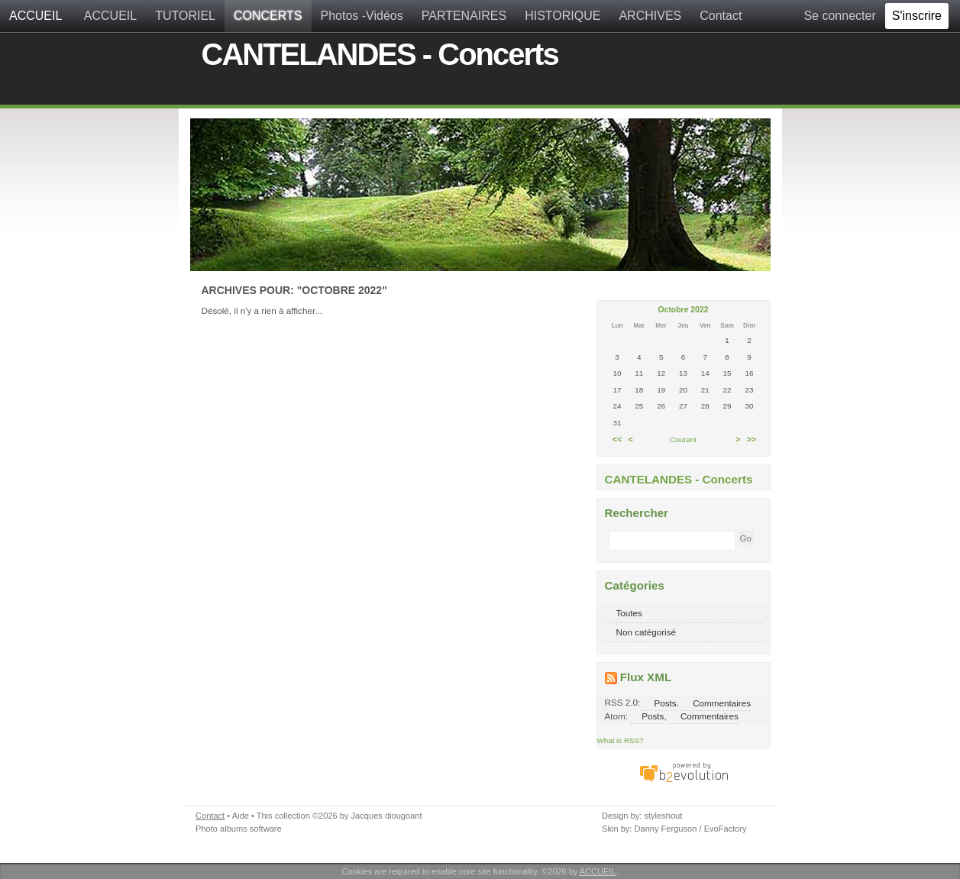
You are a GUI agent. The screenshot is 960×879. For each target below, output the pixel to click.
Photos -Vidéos (362, 15)
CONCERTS (268, 15)
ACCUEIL (35, 15)
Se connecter (839, 15)
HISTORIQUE (562, 15)
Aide (240, 815)
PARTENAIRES (464, 15)
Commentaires (722, 702)
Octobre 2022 (683, 309)
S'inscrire (917, 15)
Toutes (629, 613)
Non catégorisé (646, 632)
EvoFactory (725, 828)
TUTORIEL (185, 15)
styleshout (663, 815)
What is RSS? (620, 740)
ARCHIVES (650, 15)
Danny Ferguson (665, 828)
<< (617, 439)
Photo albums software (239, 828)
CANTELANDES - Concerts (380, 54)
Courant (683, 439)
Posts (665, 702)
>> (751, 439)
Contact (721, 15)
